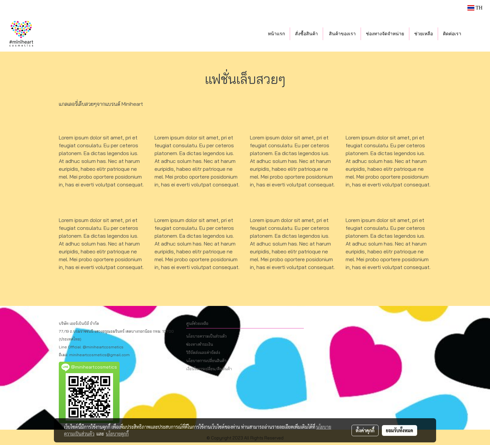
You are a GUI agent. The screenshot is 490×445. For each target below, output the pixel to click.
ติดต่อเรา (452, 33)
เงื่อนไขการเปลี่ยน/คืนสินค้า (209, 368)
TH (474, 7)
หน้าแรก (276, 33)
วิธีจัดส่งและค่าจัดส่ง (203, 352)
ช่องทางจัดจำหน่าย (385, 33)
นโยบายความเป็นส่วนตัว (206, 336)
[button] (475, 33)
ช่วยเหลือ (423, 33)
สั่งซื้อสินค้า (306, 33)
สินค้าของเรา (342, 33)
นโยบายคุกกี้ (117, 434)
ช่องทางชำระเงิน (199, 344)
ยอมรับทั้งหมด (399, 430)
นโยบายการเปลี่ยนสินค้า (206, 360)
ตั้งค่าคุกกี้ (365, 430)
